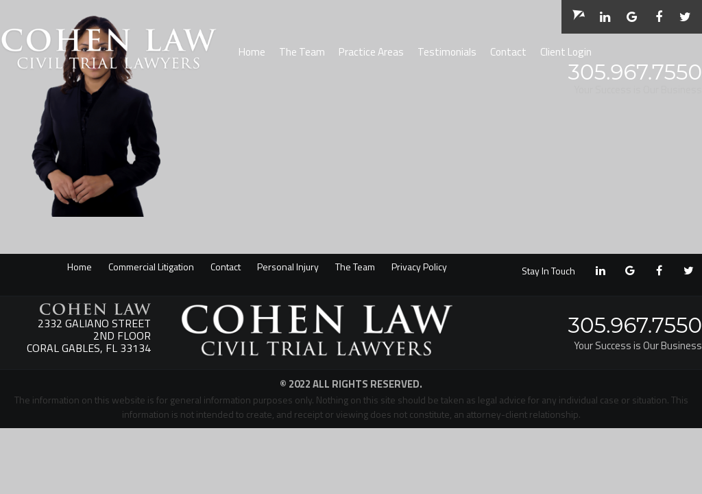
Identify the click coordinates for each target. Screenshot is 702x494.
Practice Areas (371, 52)
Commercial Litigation (151, 266)
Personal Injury (288, 266)
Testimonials (446, 52)
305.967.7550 (635, 72)
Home (252, 52)
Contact (508, 52)
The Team (302, 52)
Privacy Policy (419, 266)
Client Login (566, 52)
